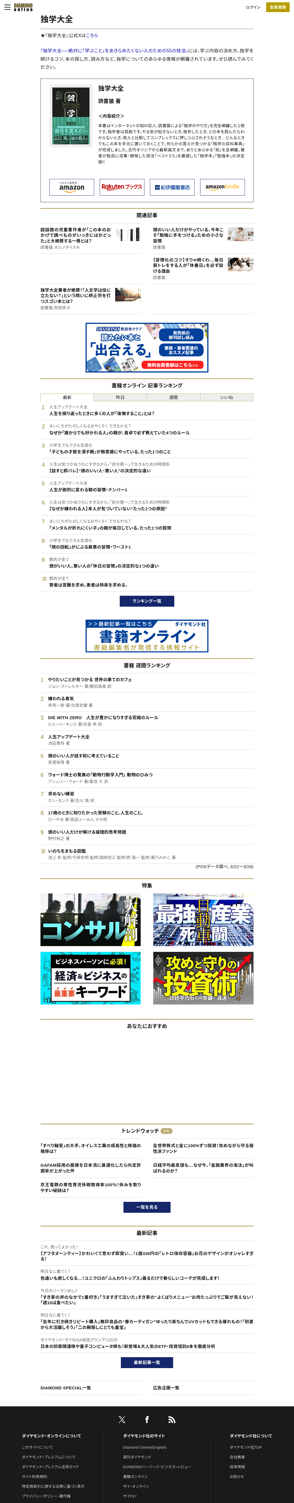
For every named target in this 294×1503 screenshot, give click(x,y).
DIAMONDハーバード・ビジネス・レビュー (157, 1467)
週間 (173, 397)
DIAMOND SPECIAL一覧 (65, 1387)
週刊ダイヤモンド (137, 1457)
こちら (92, 35)
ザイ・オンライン (136, 1486)
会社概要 (237, 1457)
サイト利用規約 (34, 1477)
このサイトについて (37, 1447)
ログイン (253, 7)
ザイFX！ (130, 1496)
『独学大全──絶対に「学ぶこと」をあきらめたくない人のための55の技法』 (114, 50)
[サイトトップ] (21, 7)
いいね (226, 397)
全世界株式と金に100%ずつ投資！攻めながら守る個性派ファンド (203, 1148)
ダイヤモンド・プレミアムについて (49, 1457)
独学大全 (111, 88)
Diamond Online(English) (145, 1447)
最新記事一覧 (147, 1362)
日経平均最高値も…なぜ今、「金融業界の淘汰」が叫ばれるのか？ (203, 1168)
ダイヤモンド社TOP (246, 1447)
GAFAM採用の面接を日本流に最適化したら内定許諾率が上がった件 (90, 1168)
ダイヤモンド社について (251, 1436)
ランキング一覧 (147, 601)
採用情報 (237, 1467)
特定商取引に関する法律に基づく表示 (53, 1486)
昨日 (120, 397)
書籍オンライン (135, 1477)
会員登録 (278, 7)
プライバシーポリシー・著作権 (46, 1496)
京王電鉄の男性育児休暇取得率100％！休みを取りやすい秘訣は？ (90, 1187)
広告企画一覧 (166, 1387)
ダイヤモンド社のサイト (144, 1436)
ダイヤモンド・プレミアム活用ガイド (50, 1467)
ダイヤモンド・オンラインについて (51, 1436)
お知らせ (237, 1477)
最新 (67, 397)
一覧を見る (147, 1207)
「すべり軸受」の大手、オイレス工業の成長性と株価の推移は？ (90, 1148)
